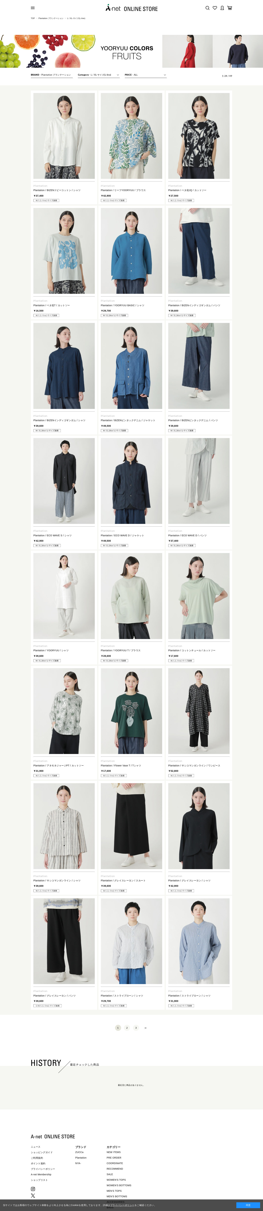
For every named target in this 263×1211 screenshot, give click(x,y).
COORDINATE (115, 1163)
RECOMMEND (115, 1168)
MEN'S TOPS (114, 1191)
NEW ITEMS (114, 1152)
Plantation (81, 1157)
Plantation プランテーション (51, 18)
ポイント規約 (38, 1163)
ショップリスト (39, 1180)
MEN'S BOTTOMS (117, 1196)
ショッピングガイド (42, 1152)
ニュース (36, 1146)
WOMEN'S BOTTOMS (119, 1185)
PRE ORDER (114, 1157)
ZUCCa (79, 1152)
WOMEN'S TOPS (116, 1179)
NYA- (78, 1163)
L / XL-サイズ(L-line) (76, 18)
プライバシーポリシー (43, 1169)
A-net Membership (41, 1174)
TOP (33, 18)
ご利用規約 (37, 1158)
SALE (110, 1174)
